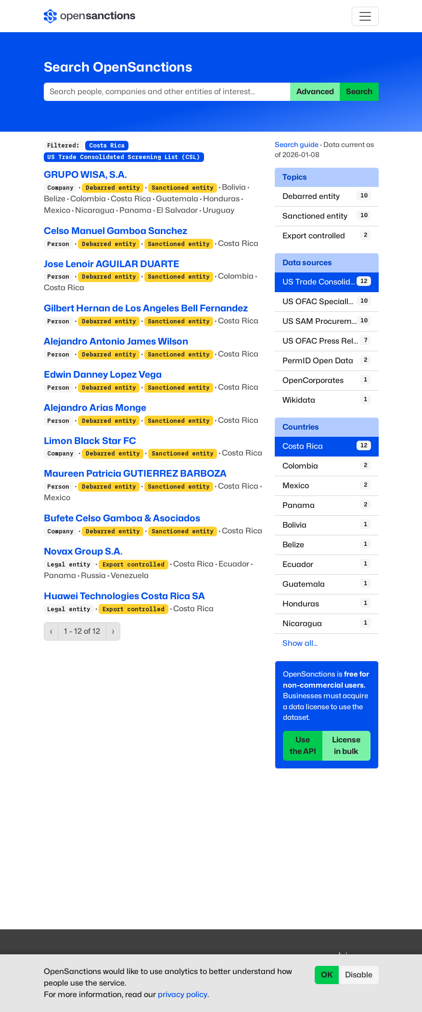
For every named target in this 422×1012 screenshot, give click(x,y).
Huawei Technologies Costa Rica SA (124, 596)
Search (359, 91)
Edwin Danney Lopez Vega (103, 374)
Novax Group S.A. (83, 551)
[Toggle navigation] (365, 16)
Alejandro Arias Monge (95, 407)
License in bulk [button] (346, 745)
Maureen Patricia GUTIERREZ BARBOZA (135, 473)
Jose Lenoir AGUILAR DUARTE (111, 264)
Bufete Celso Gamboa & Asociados (122, 518)
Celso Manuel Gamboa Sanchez (115, 230)
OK (327, 974)
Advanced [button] (315, 91)
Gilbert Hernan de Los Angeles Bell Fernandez (146, 308)
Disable (358, 974)
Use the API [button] (303, 745)
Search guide (297, 144)
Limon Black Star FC (90, 440)
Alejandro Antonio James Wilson (116, 341)
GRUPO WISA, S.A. (85, 174)
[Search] (167, 92)
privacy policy (182, 994)
